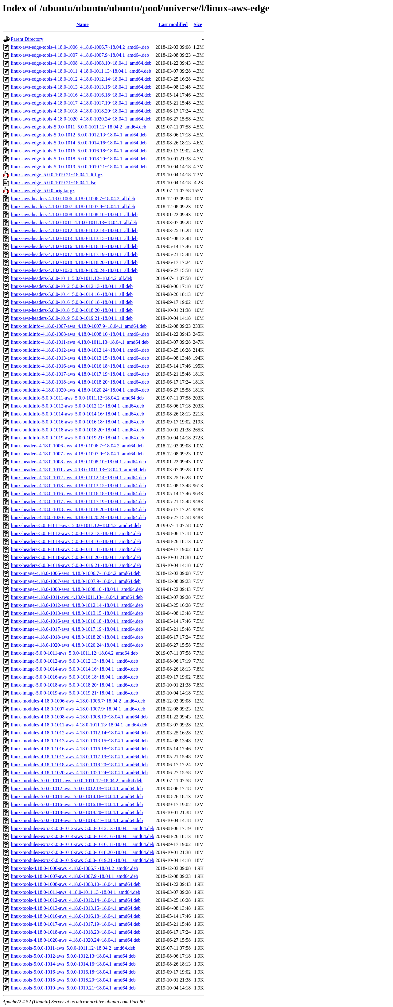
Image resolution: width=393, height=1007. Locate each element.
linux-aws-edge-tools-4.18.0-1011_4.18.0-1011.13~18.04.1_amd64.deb (81, 71)
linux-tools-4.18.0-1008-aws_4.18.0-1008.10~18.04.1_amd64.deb (76, 884)
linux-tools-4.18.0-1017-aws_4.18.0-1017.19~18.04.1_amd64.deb (76, 924)
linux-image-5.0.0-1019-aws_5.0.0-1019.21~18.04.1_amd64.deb (74, 692)
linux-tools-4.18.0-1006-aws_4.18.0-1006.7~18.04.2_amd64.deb (74, 868)
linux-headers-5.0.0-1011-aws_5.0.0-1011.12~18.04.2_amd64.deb (76, 525)
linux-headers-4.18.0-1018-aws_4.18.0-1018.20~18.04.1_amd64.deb (78, 509)
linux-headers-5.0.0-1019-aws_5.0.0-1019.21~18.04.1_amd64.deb (76, 565)
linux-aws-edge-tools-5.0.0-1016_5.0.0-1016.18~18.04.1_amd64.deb (78, 150)
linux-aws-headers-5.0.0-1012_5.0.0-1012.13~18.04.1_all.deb (72, 286)
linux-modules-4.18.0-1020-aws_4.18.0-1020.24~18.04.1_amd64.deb (79, 772)
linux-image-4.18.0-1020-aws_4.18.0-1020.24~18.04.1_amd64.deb (77, 645)
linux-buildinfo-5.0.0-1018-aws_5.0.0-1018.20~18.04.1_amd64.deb (77, 429)
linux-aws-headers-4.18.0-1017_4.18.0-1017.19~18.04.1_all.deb (74, 254)
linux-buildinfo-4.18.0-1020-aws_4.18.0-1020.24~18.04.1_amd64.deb (80, 389)
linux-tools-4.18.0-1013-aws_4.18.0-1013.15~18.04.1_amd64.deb (76, 908)
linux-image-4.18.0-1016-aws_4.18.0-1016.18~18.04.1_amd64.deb (77, 621)
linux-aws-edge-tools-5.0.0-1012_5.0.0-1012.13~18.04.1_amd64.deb (78, 134)
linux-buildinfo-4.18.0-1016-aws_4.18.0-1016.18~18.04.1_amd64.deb (80, 366)
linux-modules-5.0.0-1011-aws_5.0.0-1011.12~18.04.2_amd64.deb (76, 780)
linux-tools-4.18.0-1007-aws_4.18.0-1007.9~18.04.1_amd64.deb (74, 876)
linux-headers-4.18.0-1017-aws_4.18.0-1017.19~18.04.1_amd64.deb (78, 501)
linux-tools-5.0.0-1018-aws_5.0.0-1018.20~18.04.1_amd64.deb (73, 979)
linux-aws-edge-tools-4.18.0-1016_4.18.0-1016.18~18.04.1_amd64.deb (81, 95)
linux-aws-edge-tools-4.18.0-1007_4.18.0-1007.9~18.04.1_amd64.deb (80, 55)
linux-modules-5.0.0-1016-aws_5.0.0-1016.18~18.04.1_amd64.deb (77, 804)
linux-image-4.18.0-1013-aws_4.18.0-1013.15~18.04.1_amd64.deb (77, 613)
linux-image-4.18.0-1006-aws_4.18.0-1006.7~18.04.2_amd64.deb (76, 573)
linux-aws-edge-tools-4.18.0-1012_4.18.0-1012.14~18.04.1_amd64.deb (81, 79)
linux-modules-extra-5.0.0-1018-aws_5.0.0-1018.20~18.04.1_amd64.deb (82, 852)
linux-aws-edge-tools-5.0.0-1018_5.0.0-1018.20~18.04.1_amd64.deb (78, 158)
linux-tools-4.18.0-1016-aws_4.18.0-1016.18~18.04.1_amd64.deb (76, 916)
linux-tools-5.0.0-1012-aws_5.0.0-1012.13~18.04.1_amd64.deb (73, 956)
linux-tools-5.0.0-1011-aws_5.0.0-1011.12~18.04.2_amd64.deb (73, 948)
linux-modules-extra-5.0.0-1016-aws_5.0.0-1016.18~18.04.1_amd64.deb (82, 844)
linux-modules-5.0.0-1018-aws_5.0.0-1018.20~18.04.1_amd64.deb (77, 812)
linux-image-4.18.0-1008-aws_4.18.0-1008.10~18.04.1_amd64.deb (77, 589)
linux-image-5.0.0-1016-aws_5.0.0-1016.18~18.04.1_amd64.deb (74, 677)
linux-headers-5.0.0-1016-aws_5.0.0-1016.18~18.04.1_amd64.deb (76, 549)
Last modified (173, 24)
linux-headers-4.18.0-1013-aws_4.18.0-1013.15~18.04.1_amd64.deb (78, 485)
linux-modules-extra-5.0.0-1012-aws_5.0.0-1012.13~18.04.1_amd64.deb (82, 828)
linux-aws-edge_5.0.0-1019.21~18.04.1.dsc (53, 182)
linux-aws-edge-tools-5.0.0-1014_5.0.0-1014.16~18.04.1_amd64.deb (78, 142)
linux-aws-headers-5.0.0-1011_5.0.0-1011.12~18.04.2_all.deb (71, 278)
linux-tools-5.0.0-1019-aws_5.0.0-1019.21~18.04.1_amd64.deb (73, 987)
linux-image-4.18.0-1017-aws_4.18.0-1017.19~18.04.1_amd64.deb (77, 629)
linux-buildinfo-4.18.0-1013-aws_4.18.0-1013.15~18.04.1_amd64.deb (80, 358)
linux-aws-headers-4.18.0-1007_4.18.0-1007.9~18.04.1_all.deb (73, 206)
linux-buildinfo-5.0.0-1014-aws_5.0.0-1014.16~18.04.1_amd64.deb (77, 413)
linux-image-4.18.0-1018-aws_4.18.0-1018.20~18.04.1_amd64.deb (77, 637)
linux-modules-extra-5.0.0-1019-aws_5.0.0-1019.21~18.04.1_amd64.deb (82, 860)
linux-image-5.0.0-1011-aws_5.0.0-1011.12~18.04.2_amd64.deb (74, 653)
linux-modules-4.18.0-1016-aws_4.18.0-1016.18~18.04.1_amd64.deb (79, 748)
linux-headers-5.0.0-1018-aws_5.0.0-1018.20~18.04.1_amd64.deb (76, 557)
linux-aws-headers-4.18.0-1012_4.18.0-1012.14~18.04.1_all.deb (74, 230)
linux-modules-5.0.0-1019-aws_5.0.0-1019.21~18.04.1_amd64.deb (77, 820)
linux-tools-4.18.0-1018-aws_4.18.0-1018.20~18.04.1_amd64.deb (76, 932)
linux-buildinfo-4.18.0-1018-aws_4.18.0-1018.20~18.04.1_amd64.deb (80, 382)
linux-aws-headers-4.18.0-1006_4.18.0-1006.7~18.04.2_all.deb (73, 198)
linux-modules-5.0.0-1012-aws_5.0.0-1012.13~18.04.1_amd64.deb (77, 788)
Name (82, 24)
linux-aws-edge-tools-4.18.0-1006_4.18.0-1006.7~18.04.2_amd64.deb (80, 47)
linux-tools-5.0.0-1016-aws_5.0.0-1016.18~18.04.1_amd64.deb (73, 971)
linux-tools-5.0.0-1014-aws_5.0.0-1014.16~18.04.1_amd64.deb (73, 964)
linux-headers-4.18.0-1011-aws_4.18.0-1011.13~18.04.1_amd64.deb (78, 469)
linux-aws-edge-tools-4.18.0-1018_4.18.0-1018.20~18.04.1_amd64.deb (81, 110)
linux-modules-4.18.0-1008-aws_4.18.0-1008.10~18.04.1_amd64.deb (79, 716)
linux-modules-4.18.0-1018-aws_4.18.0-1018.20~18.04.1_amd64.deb (79, 764)
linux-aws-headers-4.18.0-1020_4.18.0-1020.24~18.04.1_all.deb (74, 270)
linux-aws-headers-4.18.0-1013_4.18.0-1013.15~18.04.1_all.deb (74, 238)
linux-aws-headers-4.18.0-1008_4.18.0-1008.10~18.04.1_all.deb (74, 214)
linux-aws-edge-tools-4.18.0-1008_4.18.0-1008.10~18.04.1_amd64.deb (81, 63)
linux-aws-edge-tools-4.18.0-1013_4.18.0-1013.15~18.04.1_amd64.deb (81, 87)
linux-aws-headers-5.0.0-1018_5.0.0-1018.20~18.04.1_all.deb (72, 310)
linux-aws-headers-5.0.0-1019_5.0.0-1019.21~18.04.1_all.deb (72, 318)
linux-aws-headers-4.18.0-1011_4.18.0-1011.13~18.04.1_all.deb (74, 222)
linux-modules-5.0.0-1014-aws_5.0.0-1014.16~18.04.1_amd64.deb (77, 796)
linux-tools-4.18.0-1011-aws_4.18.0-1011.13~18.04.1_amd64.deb (75, 892)
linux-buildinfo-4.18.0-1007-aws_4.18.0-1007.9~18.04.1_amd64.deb (78, 326)
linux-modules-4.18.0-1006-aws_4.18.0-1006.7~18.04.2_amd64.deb (78, 700)
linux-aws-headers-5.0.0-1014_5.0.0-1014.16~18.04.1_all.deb (72, 294)
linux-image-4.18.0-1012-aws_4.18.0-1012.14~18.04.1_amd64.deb (77, 605)
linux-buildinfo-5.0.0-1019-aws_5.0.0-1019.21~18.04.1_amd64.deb (77, 437)
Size (198, 24)
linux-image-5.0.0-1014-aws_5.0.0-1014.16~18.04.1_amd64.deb (74, 669)
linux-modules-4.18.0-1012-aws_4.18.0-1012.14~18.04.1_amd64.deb (79, 732)
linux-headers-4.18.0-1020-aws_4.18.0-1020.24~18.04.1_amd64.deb (78, 517)
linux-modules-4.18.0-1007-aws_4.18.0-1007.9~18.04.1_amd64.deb (78, 708)
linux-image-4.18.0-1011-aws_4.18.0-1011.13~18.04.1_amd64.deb (77, 597)
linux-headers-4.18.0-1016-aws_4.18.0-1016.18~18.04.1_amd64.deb (78, 493)
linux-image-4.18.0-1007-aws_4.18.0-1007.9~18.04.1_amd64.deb (76, 581)
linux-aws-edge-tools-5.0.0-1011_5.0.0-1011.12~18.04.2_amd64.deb (78, 126)
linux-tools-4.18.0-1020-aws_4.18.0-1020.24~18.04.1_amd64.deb (76, 940)
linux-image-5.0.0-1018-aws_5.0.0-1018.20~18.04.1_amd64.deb (74, 684)
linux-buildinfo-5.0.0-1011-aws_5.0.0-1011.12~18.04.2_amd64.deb (77, 397)
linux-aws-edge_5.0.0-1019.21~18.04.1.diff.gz (57, 174)
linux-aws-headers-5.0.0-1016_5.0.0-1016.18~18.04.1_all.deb (72, 302)
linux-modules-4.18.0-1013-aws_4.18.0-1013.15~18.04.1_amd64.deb (79, 740)
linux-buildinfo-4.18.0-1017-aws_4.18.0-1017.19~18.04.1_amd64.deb (80, 374)
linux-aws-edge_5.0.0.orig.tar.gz (43, 190)
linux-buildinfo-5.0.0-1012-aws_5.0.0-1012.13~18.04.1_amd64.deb (77, 405)
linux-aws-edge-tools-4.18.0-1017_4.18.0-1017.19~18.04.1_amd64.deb (81, 102)
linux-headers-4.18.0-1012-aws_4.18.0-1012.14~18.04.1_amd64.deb (78, 477)
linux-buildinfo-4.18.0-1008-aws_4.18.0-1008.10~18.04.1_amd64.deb (80, 334)
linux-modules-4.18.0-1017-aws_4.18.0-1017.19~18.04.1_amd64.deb (79, 756)
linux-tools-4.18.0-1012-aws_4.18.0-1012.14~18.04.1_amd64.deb (76, 900)
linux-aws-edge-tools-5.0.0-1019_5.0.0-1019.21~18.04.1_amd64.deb (78, 166)
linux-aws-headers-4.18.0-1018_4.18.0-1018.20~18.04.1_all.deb (74, 262)
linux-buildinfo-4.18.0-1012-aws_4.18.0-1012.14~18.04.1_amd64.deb (80, 350)
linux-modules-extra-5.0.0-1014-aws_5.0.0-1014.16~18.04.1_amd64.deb (82, 836)
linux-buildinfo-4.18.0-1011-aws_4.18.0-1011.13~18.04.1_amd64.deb (80, 342)
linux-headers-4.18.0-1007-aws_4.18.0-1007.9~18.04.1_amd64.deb (77, 453)
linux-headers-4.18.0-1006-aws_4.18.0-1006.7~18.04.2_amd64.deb (77, 445)
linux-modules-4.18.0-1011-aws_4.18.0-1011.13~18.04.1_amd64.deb (79, 724)
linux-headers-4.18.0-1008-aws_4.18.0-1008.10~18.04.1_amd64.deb (78, 461)
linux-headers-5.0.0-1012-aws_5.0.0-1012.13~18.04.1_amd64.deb (76, 533)
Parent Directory (27, 39)
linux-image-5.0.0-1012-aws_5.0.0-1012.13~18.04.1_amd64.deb (74, 661)
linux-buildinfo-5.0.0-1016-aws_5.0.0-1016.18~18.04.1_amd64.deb (77, 421)
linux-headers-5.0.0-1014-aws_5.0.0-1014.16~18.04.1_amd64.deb (76, 541)
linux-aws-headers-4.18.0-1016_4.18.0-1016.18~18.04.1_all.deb (74, 246)
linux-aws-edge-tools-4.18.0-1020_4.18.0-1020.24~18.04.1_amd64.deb (81, 118)
